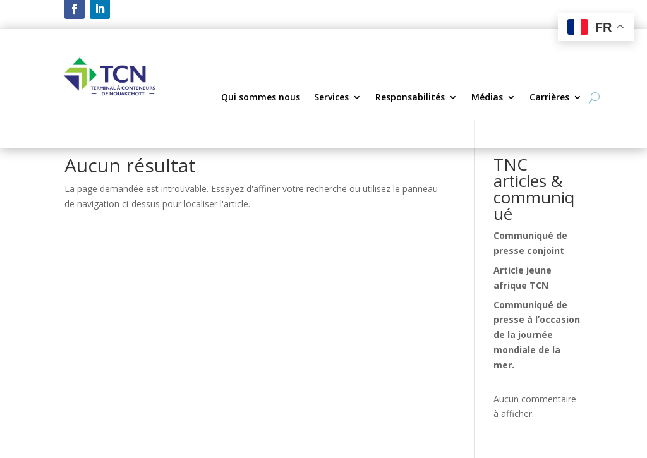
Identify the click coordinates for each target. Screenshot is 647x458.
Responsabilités (410, 98)
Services (331, 98)
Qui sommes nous (260, 98)
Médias (487, 98)
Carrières (549, 98)
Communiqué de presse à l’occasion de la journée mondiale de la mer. (536, 335)
